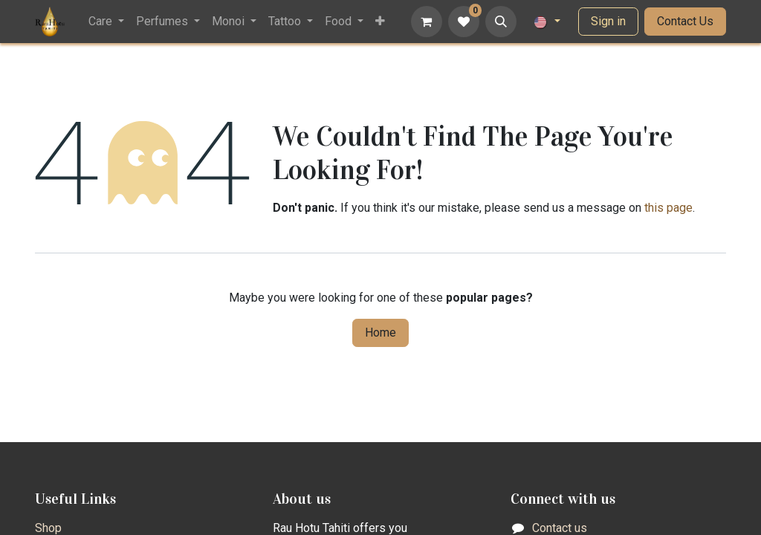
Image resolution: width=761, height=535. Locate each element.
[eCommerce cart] (426, 21)
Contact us (559, 528)
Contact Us (685, 21)
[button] (500, 21)
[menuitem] (106, 21)
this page (668, 208)
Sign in (608, 21)
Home (380, 332)
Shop (48, 528)
